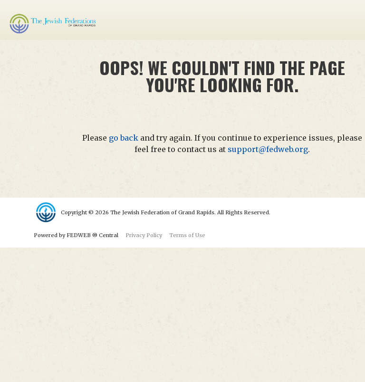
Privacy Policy (143, 235)
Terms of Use (187, 235)
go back (123, 138)
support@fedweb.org (268, 149)
